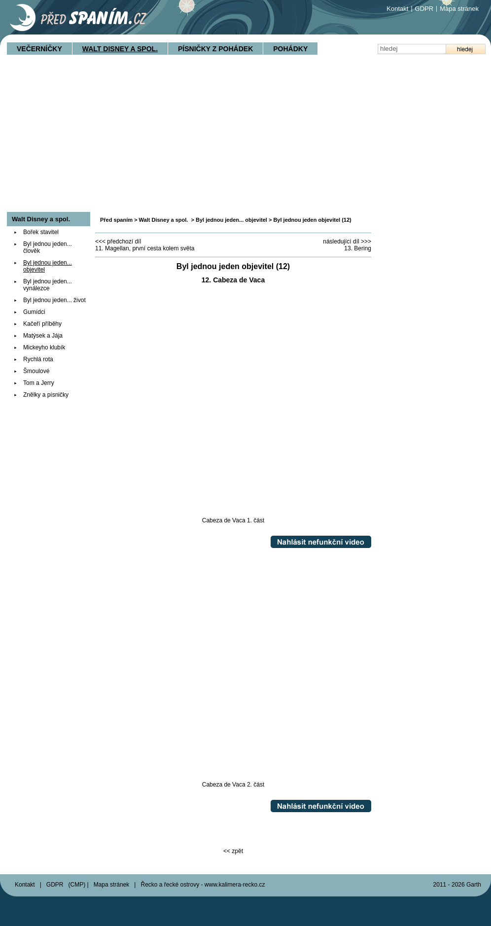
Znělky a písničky (46, 394)
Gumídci (34, 312)
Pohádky (290, 49)
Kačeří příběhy (42, 323)
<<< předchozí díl (118, 241)
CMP (77, 884)
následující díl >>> (347, 241)
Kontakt (397, 8)
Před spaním (116, 220)
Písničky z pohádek (215, 49)
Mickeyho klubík (44, 347)
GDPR (424, 8)
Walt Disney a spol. (120, 49)
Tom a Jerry (38, 382)
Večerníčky (39, 49)
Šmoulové (36, 371)
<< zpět (233, 851)
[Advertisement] (245, 138)
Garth (473, 884)
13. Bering (357, 248)
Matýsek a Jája (43, 335)
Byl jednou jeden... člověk (47, 247)
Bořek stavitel (41, 232)
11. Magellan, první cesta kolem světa (144, 248)
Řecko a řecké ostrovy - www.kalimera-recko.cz (202, 884)
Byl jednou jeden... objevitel (231, 220)
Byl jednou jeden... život (54, 300)
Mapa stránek (459, 8)
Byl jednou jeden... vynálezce (47, 285)
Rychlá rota (38, 359)
